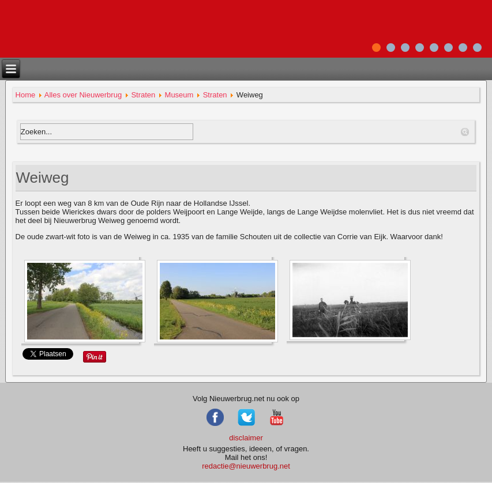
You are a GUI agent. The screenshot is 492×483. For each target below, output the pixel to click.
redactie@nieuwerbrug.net (246, 466)
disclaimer (246, 437)
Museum (179, 94)
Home (26, 94)
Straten (143, 94)
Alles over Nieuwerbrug (83, 94)
